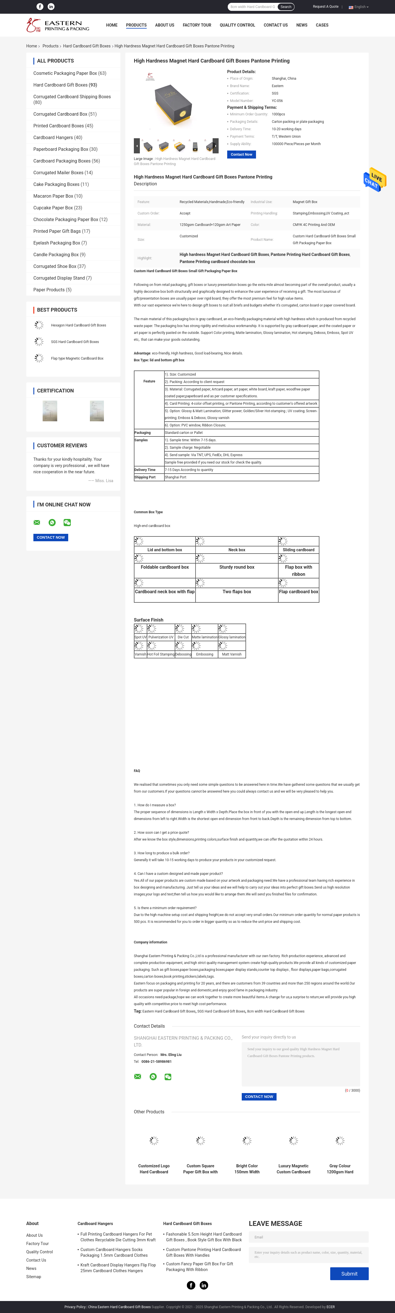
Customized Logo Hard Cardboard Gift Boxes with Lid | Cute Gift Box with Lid (154, 1169)
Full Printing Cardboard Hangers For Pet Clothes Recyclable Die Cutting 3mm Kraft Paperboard (118, 1238)
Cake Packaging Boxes (56, 184)
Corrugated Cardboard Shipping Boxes (72, 96)
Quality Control (237, 25)
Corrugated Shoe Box (54, 266)
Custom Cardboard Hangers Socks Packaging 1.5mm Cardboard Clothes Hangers (114, 1253)
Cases (322, 25)
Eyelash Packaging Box (56, 243)
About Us (164, 25)
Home (112, 25)
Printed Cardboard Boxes (58, 126)
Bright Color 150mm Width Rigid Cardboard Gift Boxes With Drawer (247, 1169)
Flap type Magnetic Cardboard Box (77, 358)
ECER (331, 1307)
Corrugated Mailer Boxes (58, 172)
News (301, 25)
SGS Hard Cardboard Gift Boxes (75, 342)
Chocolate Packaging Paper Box (65, 219)
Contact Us (276, 25)
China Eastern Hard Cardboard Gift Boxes (119, 1307)
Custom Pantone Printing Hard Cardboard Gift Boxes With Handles (203, 1252)
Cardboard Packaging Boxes (62, 161)
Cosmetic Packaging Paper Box (65, 73)
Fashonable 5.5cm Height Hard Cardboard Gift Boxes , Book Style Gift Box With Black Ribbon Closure (204, 1238)
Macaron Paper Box (53, 196)
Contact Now (241, 154)
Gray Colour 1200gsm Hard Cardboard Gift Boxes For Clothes (340, 1169)
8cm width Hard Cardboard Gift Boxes (276, 1011)
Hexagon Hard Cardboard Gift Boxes (78, 325)
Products (136, 25)
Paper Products (49, 289)
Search (286, 7)
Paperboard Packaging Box (60, 149)
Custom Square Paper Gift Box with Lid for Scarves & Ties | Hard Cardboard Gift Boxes (200, 1169)
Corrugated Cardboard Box (60, 114)
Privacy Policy (75, 1307)
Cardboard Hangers (53, 137)
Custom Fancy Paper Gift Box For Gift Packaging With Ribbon (199, 1267)
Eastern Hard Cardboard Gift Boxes (169, 1011)
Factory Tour (197, 25)
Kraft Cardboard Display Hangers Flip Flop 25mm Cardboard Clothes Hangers (118, 1268)
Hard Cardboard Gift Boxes (86, 46)
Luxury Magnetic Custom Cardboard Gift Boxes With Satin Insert (294, 1169)
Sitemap (33, 1276)
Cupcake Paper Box (53, 208)
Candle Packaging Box (56, 254)
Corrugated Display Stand (59, 278)
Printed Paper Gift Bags (57, 231)
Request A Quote (325, 7)
